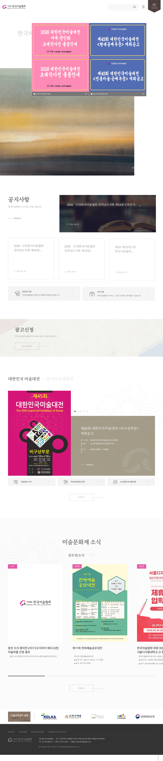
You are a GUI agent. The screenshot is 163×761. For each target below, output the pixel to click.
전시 (92, 565)
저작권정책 (23, 714)
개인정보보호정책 (37, 714)
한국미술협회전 (59, 389)
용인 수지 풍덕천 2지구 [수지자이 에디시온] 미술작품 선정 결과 (27, 643)
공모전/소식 (76, 565)
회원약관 (11, 714)
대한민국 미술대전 (24, 389)
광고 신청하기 (27, 346)
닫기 (86, 94)
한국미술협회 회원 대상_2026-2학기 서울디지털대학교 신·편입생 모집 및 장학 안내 (133, 643)
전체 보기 (81, 507)
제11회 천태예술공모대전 (75, 641)
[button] (75, 421)
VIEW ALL (17, 218)
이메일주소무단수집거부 (57, 714)
